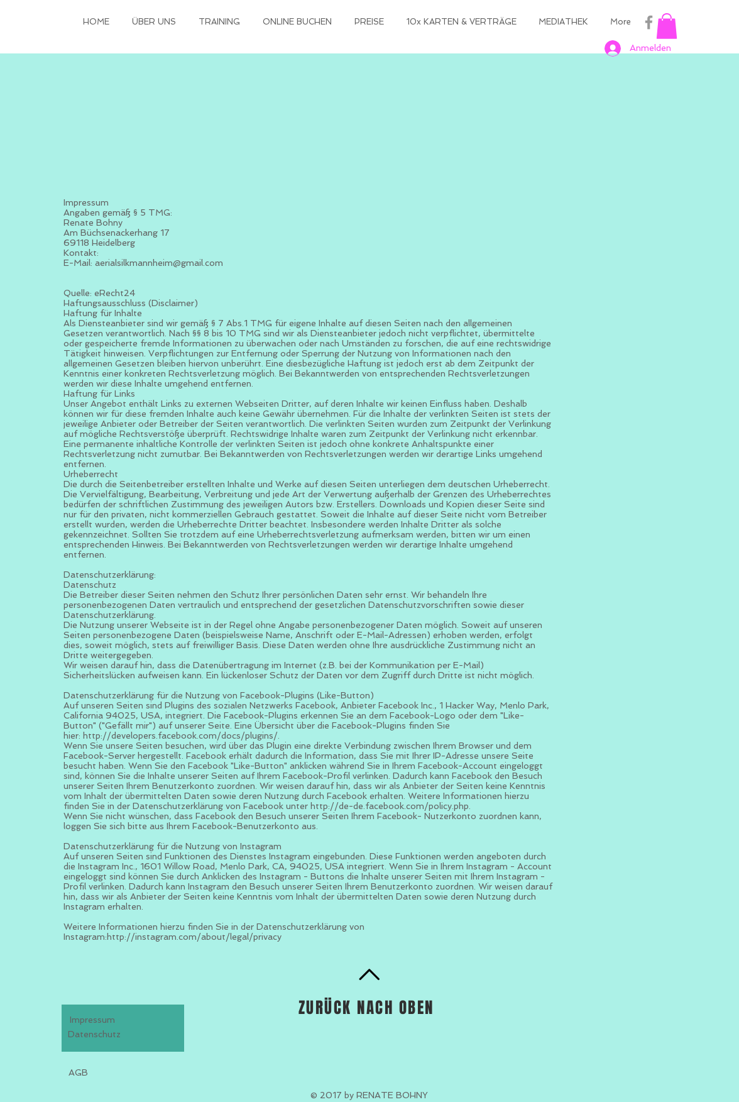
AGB (78, 1072)
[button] (666, 26)
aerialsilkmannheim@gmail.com (159, 263)
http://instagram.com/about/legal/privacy (194, 937)
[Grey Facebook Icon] (649, 22)
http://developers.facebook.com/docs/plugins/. (181, 735)
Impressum (92, 1020)
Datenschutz (94, 1034)
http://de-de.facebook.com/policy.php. (390, 806)
